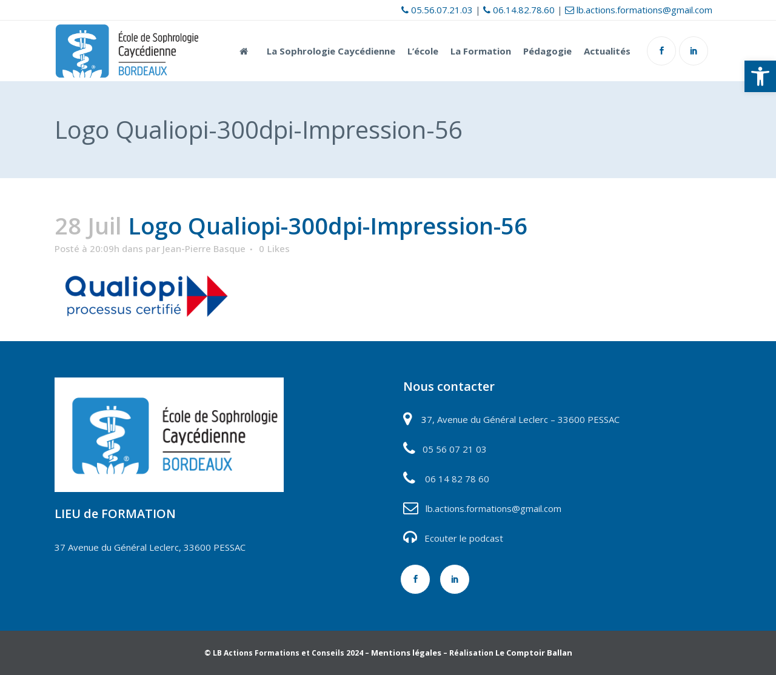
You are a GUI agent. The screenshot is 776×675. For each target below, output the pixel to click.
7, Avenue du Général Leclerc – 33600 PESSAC (523, 419)
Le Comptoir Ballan (533, 652)
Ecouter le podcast (463, 538)
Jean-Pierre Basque (204, 248)
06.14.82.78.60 (519, 10)
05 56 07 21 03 (453, 449)
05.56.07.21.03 (437, 10)
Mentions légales (406, 652)
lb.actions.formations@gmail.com (638, 10)
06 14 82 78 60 (457, 479)
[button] (760, 76)
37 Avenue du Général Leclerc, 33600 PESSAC (150, 547)
